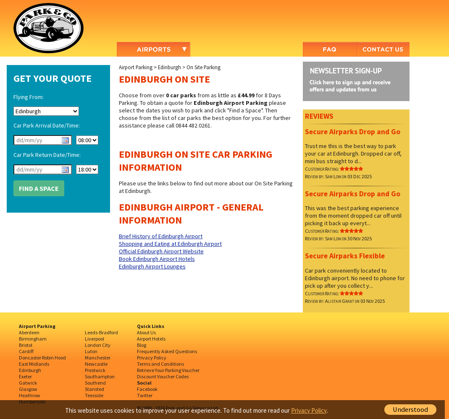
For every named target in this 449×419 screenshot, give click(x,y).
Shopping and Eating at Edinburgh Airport (170, 243)
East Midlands (34, 364)
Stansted (94, 389)
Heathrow (29, 395)
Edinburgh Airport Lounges (152, 266)
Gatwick (28, 383)
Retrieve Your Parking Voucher (168, 370)
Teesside (94, 395)
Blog (141, 345)
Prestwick (95, 370)
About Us (146, 332)
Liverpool (94, 339)
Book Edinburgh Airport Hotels (157, 259)
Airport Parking (135, 67)
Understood (410, 409)
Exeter (25, 376)
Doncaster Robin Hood (42, 357)
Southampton (100, 376)
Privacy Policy (151, 357)
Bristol (25, 345)
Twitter (144, 395)
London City (97, 345)
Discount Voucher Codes (163, 376)
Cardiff (26, 351)
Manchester (97, 357)
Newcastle (96, 364)
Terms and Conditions (160, 364)
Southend (95, 383)
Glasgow (28, 389)
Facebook (147, 389)
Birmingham (33, 339)
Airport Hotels (151, 339)
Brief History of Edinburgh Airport (160, 236)
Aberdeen (29, 332)
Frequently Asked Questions (167, 351)
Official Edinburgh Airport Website (161, 251)
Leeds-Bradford (101, 332)
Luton (91, 351)
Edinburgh (169, 67)
